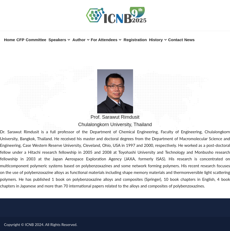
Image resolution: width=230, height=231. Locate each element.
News (189, 39)
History (156, 39)
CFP (20, 39)
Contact (175, 39)
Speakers (57, 39)
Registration (135, 39)
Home (9, 39)
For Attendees (104, 39)
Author (79, 39)
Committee (36, 39)
